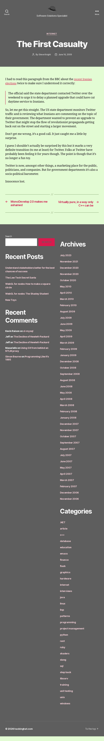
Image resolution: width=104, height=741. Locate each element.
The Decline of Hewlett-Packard (31, 341)
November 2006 (69, 503)
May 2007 (66, 472)
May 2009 (66, 334)
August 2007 (67, 453)
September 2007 (70, 447)
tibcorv (64, 683)
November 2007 (69, 434)
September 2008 (70, 378)
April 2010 (66, 297)
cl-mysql (28, 335)
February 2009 (68, 353)
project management (72, 633)
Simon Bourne (13, 361)
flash (63, 570)
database (65, 545)
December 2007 (69, 428)
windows (65, 708)
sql (61, 670)
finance (64, 564)
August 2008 (67, 384)
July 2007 (66, 459)
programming (68, 627)
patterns (65, 620)
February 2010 (68, 310)
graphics (65, 577)
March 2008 (67, 409)
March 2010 (67, 303)
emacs (64, 558)
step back (65, 676)
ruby (62, 652)
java (62, 602)
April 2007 (66, 478)
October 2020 (68, 285)
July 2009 (66, 322)
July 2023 (65, 260)
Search (8, 241)
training (64, 689)
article (63, 533)
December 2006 (69, 497)
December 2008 (69, 366)
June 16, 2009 (65, 58)
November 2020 (69, 278)
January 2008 (68, 422)
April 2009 (66, 341)
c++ (62, 539)
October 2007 (68, 441)
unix (62, 701)
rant (62, 645)
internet (52, 38)
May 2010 (65, 291)
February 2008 (68, 416)
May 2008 (66, 397)
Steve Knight (44, 58)
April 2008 (66, 403)
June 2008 (66, 391)
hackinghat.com (23, 733)
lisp (62, 614)
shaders (64, 658)
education (66, 552)
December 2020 (69, 272)
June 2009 (66, 328)
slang (63, 664)
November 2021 (69, 266)
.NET (62, 527)
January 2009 (68, 359)
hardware (65, 583)
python (64, 639)
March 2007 (67, 484)
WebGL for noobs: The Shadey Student (26, 298)
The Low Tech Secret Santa (20, 282)
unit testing (66, 695)
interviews (66, 595)
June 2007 (66, 466)
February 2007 (68, 491)
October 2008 (68, 372)
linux (62, 608)
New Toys (10, 304)
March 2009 (67, 347)
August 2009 (67, 316)
